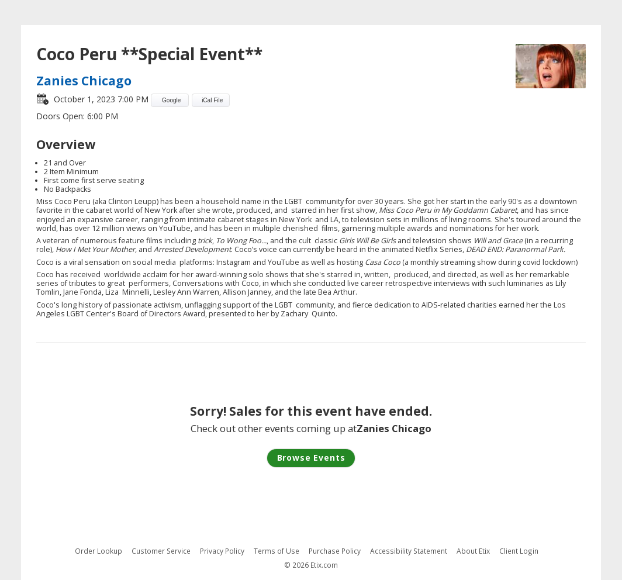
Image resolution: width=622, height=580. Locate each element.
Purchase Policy (335, 551)
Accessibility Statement (408, 551)
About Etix (473, 551)
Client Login (518, 551)
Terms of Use (276, 551)
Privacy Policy (222, 551)
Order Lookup (98, 551)
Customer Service (161, 551)
